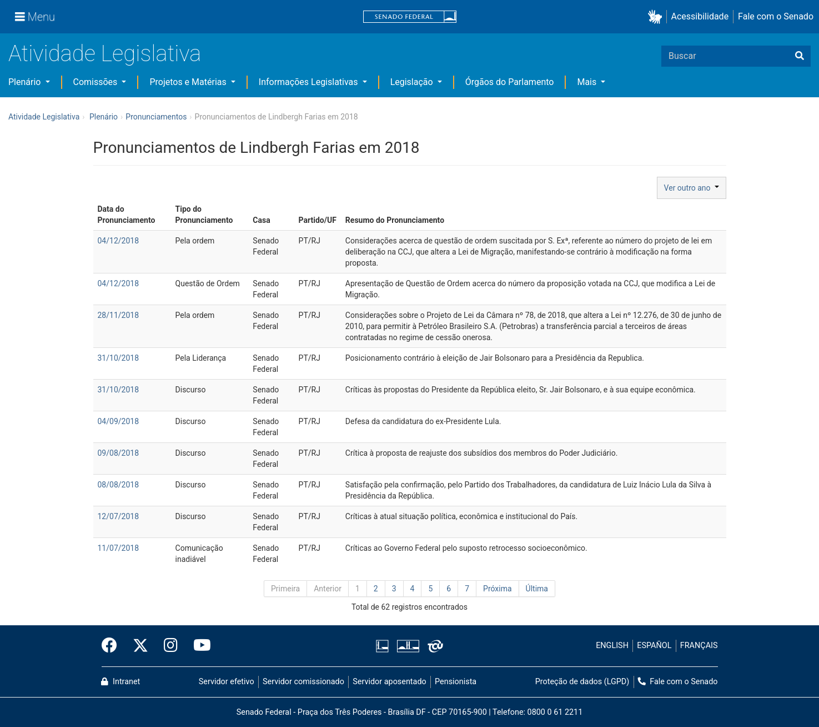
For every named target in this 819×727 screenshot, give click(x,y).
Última (537, 588)
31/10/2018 (118, 357)
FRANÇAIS (699, 645)
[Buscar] (799, 56)
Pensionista (455, 681)
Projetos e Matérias (188, 82)
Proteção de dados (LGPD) (582, 681)
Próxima (497, 588)
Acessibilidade (700, 16)
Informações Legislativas (309, 82)
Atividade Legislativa (104, 54)
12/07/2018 (118, 516)
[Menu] (35, 16)
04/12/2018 (118, 240)
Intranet (120, 681)
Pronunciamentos (156, 116)
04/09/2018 (118, 421)
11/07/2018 (118, 548)
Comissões (96, 82)
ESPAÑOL (654, 645)
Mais (588, 82)
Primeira (285, 588)
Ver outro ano (691, 187)
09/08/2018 (118, 453)
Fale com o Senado (775, 16)
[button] (657, 16)
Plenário (25, 82)
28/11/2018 (118, 315)
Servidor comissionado (303, 681)
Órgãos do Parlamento (509, 82)
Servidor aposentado (389, 681)
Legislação (412, 82)
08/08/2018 (118, 484)
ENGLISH (612, 645)
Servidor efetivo (226, 681)
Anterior (327, 588)
